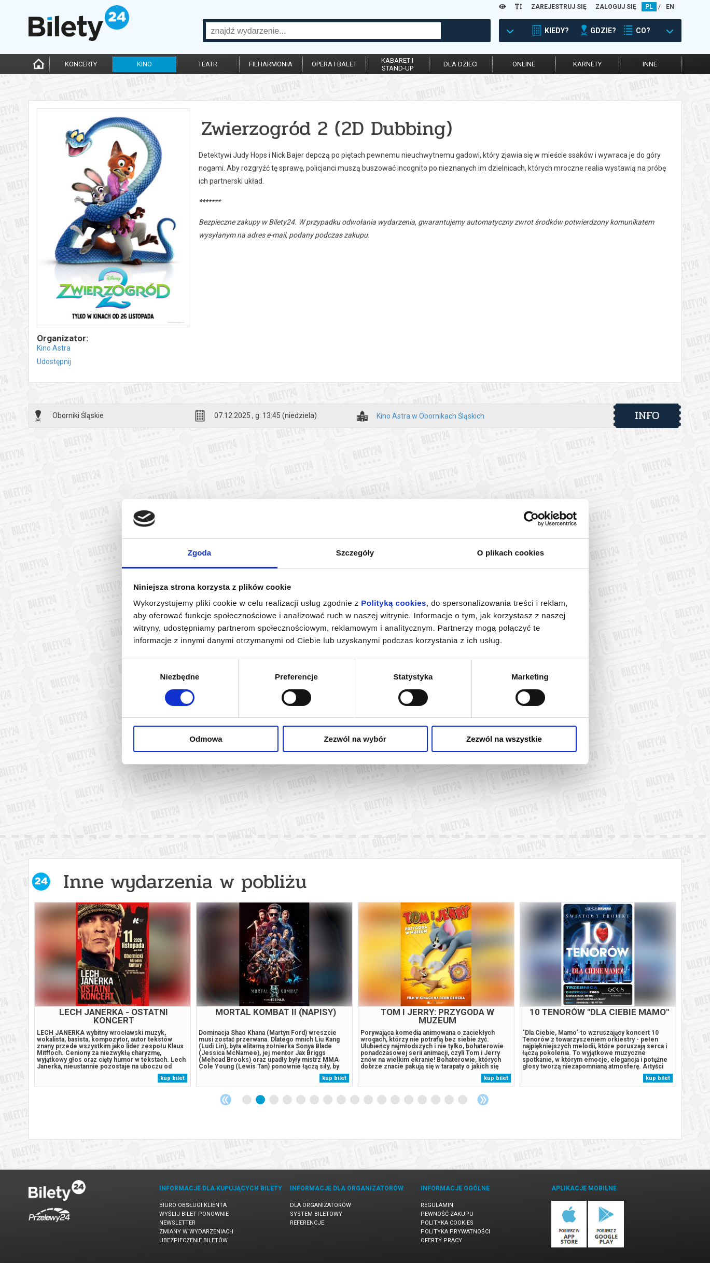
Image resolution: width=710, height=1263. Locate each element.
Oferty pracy (441, 1240)
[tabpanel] (112, 994)
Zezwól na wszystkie (504, 738)
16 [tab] (449, 1100)
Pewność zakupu (447, 1214)
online (523, 64)
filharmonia (271, 64)
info (647, 415)
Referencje (307, 1222)
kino (144, 64)
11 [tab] (382, 1100)
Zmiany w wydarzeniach (196, 1231)
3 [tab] (274, 1100)
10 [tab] (369, 1100)
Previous (225, 1099)
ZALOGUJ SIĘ (615, 6)
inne (650, 64)
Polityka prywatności (455, 1231)
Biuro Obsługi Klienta (193, 1205)
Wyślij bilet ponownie (194, 1214)
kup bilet (172, 1078)
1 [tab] (247, 1100)
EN (670, 6)
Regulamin (437, 1205)
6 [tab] (315, 1100)
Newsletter (177, 1222)
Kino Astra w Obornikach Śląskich (430, 416)
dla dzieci (460, 64)
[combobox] (323, 30)
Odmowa (205, 738)
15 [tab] (436, 1100)
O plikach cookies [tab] (510, 552)
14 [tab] (422, 1100)
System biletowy (316, 1214)
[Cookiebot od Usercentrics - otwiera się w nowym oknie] (531, 518)
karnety (587, 64)
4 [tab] (288, 1100)
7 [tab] (328, 1100)
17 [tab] (463, 1100)
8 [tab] (342, 1100)
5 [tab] (301, 1100)
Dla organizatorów (320, 1205)
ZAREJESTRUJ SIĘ (559, 6)
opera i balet (334, 64)
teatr (207, 64)
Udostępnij (54, 361)
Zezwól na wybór (355, 738)
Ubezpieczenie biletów (193, 1240)
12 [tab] (396, 1100)
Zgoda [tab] (200, 552)
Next (483, 1099)
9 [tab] (355, 1100)
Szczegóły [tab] (355, 552)
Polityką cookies (393, 603)
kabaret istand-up (397, 64)
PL (649, 6)
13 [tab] (409, 1100)
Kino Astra (54, 348)
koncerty (81, 64)
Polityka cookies (447, 1222)
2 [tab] (261, 1100)
